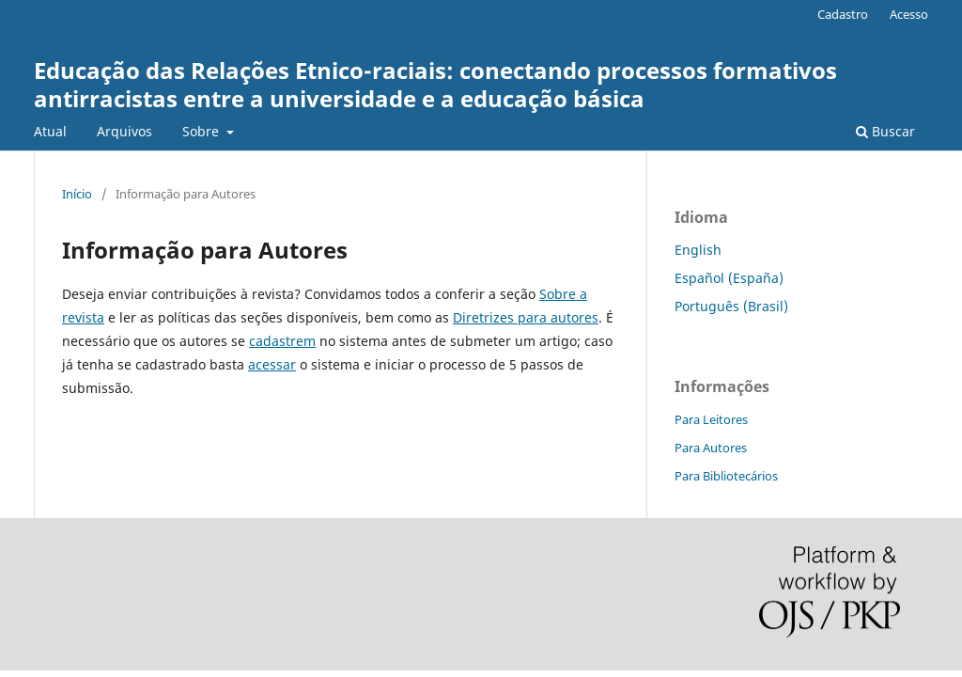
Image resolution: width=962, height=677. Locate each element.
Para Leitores (711, 419)
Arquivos (124, 131)
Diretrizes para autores (525, 317)
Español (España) (729, 278)
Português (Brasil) (731, 306)
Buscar (885, 131)
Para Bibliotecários (726, 475)
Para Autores (711, 447)
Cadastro (842, 14)
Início (77, 193)
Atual (50, 131)
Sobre (202, 131)
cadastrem (282, 341)
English (698, 250)
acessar (272, 364)
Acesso (909, 14)
